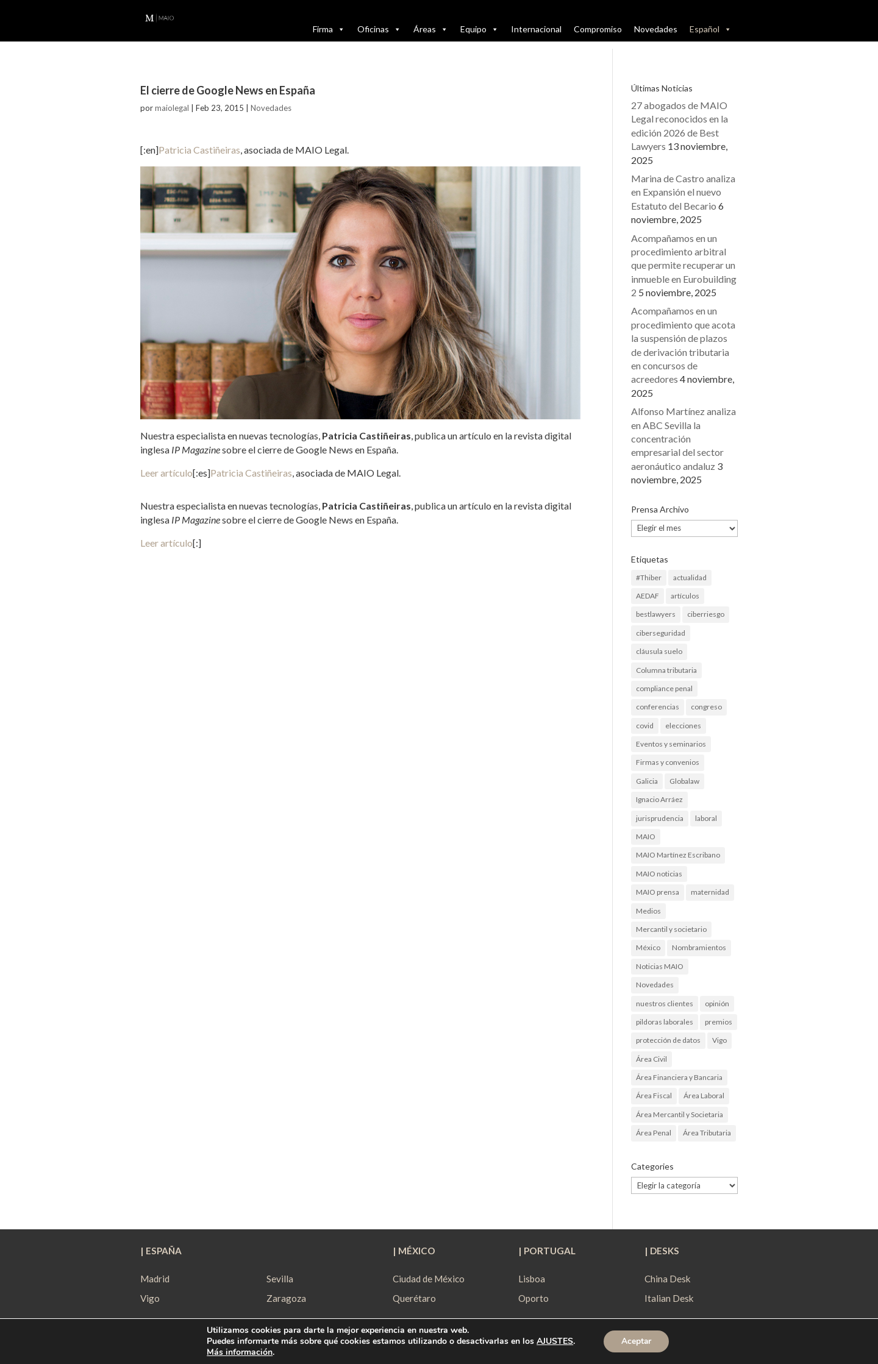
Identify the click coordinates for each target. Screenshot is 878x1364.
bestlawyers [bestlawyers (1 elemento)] (656, 614)
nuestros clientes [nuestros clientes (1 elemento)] (664, 1003)
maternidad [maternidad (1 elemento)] (710, 892)
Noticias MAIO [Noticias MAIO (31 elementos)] (659, 966)
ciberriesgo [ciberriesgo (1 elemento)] (705, 614)
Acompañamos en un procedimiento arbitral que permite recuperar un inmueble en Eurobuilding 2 (684, 265)
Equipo (479, 29)
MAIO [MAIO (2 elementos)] (645, 836)
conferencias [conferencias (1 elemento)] (657, 706)
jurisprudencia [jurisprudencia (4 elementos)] (659, 818)
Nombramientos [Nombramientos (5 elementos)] (699, 947)
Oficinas (379, 29)
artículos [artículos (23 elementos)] (685, 595)
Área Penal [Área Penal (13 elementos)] (653, 1132)
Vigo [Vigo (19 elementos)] (719, 1040)
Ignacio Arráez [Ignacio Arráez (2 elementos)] (659, 799)
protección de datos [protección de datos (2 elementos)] (668, 1040)
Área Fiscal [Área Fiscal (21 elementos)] (654, 1095)
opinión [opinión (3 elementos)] (717, 1003)
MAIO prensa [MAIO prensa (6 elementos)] (657, 892)
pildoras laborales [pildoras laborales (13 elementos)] (664, 1021)
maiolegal (172, 108)
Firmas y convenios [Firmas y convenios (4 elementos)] (667, 762)
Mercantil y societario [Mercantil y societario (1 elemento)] (671, 929)
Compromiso (598, 29)
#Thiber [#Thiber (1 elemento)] (649, 577)
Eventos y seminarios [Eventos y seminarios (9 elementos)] (671, 743)
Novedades (655, 29)
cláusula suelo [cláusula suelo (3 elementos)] (659, 651)
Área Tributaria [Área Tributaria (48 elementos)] (707, 1132)
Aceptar (636, 1341)
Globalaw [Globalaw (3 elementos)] (684, 781)
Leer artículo (166, 472)
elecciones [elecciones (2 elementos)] (683, 725)
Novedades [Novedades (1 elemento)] (655, 984)
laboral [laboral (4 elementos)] (706, 818)
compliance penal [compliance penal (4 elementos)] (664, 688)
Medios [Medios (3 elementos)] (648, 910)
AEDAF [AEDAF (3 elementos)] (647, 595)
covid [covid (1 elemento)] (645, 725)
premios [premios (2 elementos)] (718, 1021)
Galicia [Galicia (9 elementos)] (647, 781)
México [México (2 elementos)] (648, 947)
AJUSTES (553, 1341)
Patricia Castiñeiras (199, 149)
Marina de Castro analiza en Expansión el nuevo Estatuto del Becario (683, 191)
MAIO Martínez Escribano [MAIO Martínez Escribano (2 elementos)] (678, 854)
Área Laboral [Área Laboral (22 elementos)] (703, 1095)
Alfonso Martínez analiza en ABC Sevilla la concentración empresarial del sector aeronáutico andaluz (683, 438)
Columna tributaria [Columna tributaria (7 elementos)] (666, 670)
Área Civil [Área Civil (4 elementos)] (651, 1059)
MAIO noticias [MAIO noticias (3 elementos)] (659, 873)
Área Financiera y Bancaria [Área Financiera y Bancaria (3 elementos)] (679, 1077)
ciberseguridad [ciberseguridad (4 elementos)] (660, 633)
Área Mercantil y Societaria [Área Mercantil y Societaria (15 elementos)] (679, 1114)
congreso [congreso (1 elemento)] (706, 706)
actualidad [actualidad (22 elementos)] (690, 577)
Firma (329, 29)
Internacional (536, 29)
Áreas (430, 29)
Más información (238, 1352)
